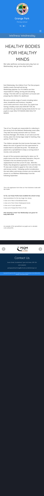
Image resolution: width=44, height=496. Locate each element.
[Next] (41, 469)
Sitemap (17, 494)
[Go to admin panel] (24, 494)
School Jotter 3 (29, 493)
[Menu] (40, 31)
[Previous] (3, 469)
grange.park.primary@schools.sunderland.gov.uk (22, 488)
